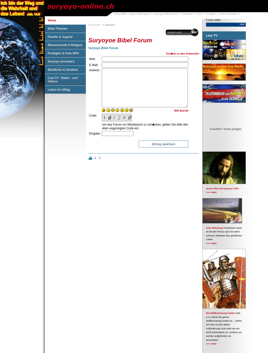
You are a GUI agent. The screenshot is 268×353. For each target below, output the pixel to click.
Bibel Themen (57, 28)
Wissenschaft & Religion (65, 45)
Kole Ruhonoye (214, 227)
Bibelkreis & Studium (63, 69)
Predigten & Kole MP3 (63, 53)
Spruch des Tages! (140, 13)
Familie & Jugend (60, 37)
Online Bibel (119, 13)
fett (176, 118)
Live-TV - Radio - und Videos (63, 79)
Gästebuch (187, 13)
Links (200, 13)
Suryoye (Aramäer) (61, 61)
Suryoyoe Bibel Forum (166, 13)
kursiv (184, 118)
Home (52, 20)
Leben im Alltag (59, 89)
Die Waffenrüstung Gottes (220, 313)
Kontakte (210, 13)
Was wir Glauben (228, 13)
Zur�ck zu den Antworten (182, 53)
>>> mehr (211, 192)
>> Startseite (108, 25)
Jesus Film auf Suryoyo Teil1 (222, 188)
